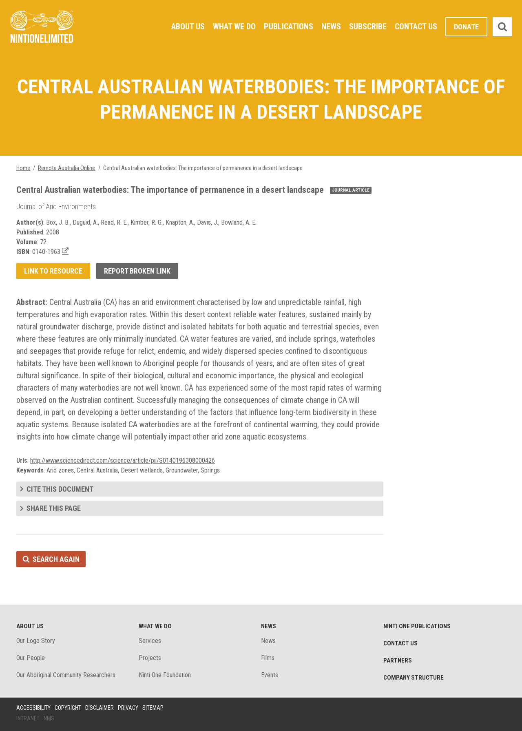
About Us (188, 26)
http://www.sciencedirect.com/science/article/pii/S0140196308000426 (122, 460)
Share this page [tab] (54, 508)
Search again (56, 559)
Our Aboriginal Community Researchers (65, 675)
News (331, 26)
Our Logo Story (35, 641)
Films (267, 658)
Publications (288, 26)
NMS (49, 718)
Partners (397, 660)
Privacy (128, 707)
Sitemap (153, 707)
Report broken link (137, 271)
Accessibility (33, 707)
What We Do (234, 26)
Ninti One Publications (417, 626)
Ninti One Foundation (165, 675)
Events (269, 675)
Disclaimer (99, 707)
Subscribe (368, 26)
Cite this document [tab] (60, 489)
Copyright (68, 707)
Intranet (28, 718)
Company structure (413, 677)
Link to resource (53, 271)
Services (150, 641)
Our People (30, 658)
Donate (466, 26)
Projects (150, 658)
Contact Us (416, 26)
